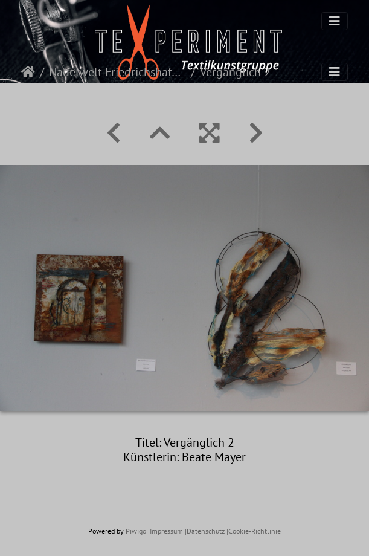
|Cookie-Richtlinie (253, 530)
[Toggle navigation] (334, 21)
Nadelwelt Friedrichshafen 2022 (117, 72)
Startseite (28, 72)
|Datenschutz (205, 530)
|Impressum (165, 530)
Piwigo (136, 530)
